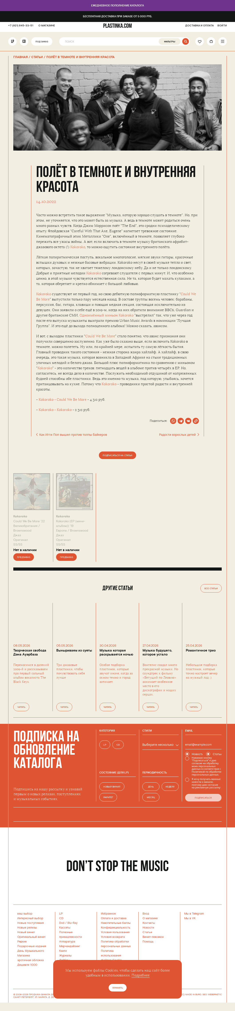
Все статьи (211, 588)
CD (24, 43)
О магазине (150, 918)
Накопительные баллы (116, 923)
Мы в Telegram (194, 913)
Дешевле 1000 (27, 965)
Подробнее (140, 975)
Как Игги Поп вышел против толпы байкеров (71, 434)
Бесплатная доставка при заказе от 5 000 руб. (117, 16)
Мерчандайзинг (69, 946)
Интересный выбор (30, 918)
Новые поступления (30, 923)
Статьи (147, 932)
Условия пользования (115, 932)
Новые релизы (27, 927)
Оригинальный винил (31, 937)
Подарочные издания (31, 946)
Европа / (72, 530)
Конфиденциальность (115, 927)
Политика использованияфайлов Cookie (111, 955)
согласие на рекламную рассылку (206, 786)
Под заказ (41, 44)
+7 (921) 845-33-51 (20, 27)
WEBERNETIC (215, 994)
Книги (63, 951)
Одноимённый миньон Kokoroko (106, 315)
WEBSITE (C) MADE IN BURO (186, 994)
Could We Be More (100, 336)
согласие (197, 763)
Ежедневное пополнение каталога (117, 5)
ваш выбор (24, 913)
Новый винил (26, 932)
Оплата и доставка (113, 918)
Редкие (22, 941)
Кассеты (64, 927)
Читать (21, 707)
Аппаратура (67, 941)
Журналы (65, 955)
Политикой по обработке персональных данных (206, 773)
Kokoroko (77, 247)
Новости (148, 927)
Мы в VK (190, 918)
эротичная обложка (30, 960)
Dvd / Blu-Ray (68, 923)
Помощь (148, 941)
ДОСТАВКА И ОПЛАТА (199, 27)
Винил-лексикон (153, 937)
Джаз (17, 535)
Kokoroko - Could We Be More (62, 399)
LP (12, 43)
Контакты (149, 923)
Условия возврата (113, 937)
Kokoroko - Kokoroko (55, 410)
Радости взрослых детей (179, 434)
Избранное (108, 913)
